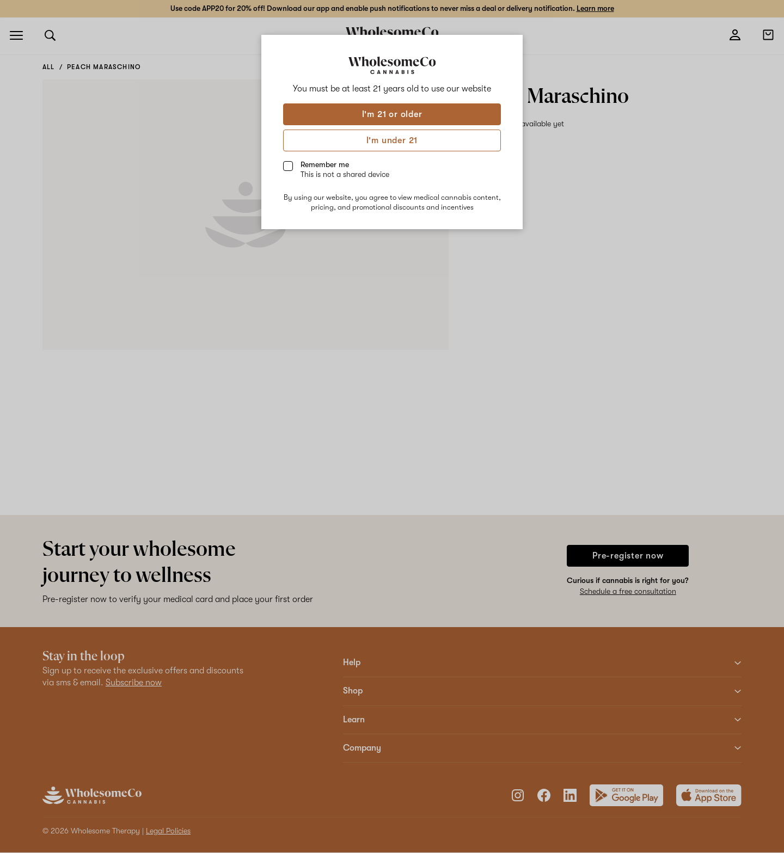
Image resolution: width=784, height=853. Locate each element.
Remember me (345, 169)
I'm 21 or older (392, 114)
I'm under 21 (392, 140)
